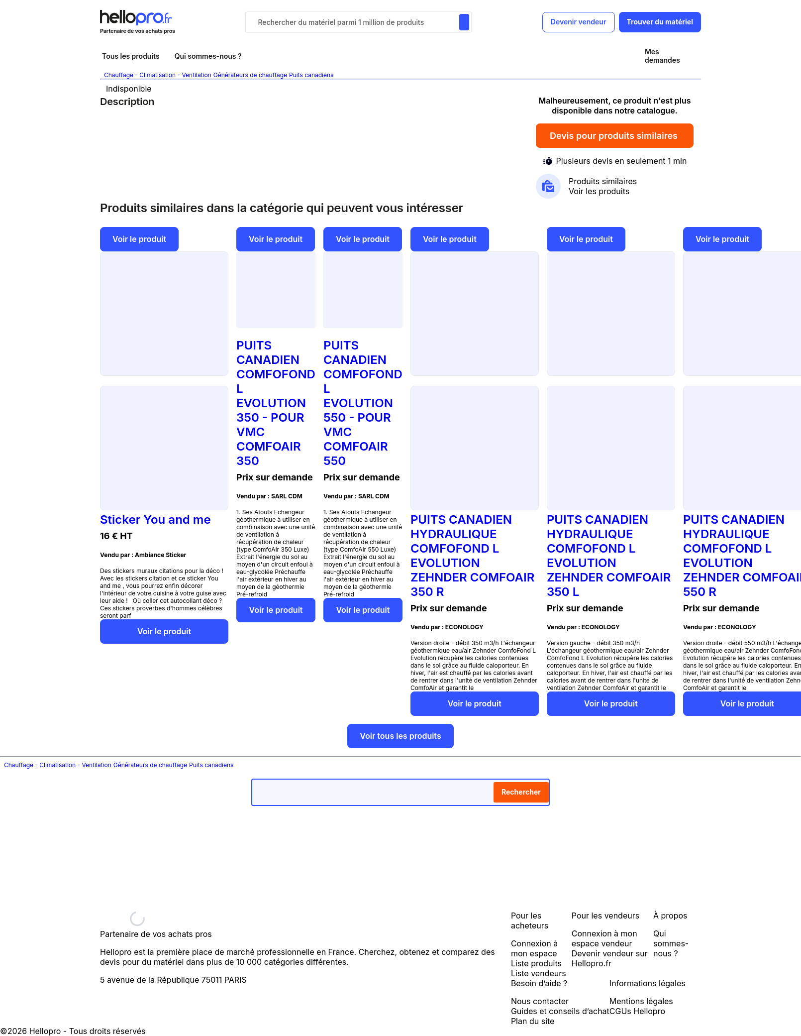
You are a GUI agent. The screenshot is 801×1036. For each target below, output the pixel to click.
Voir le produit (139, 239)
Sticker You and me (155, 519)
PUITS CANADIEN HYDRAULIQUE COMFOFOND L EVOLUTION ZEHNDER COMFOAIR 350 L (609, 555)
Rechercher (521, 792)
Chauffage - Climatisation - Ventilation (157, 75)
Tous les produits (131, 56)
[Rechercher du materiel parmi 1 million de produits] (464, 22)
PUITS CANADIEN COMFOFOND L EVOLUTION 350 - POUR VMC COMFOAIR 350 (275, 403)
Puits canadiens (311, 75)
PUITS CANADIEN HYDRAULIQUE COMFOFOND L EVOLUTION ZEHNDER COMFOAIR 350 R (472, 555)
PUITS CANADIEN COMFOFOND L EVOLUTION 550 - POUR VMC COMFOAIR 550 (362, 403)
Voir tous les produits (400, 736)
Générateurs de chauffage (250, 75)
